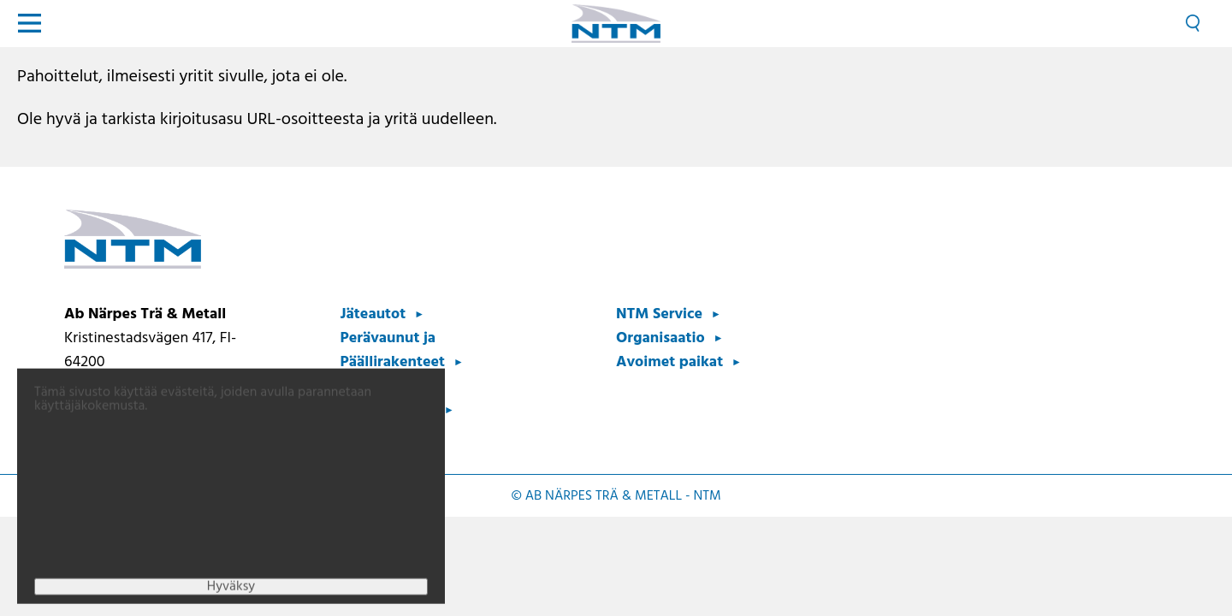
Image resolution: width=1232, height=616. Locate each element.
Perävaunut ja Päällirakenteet (393, 350)
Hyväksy (231, 593)
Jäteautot (373, 314)
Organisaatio (660, 338)
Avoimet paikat (669, 362)
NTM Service (659, 314)
